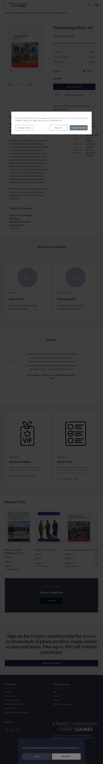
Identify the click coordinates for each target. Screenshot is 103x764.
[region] (51, 123)
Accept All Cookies (78, 128)
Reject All (58, 128)
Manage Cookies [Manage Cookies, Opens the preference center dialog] (24, 128)
